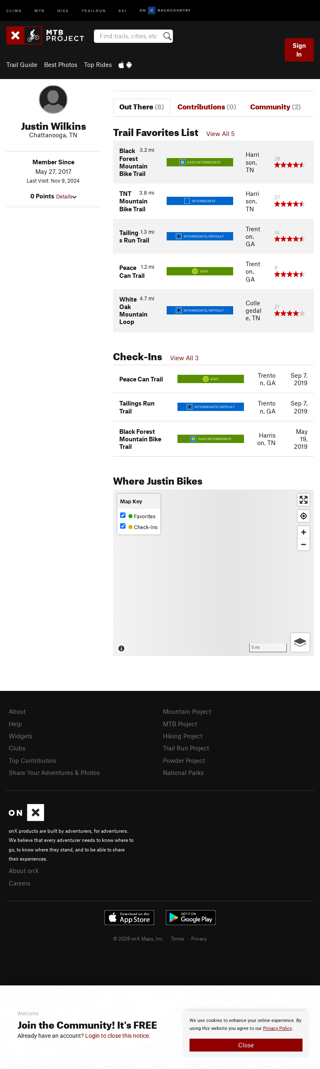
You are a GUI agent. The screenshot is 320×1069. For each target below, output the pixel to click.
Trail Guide (21, 64)
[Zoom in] (304, 532)
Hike (63, 10)
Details (66, 196)
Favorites (137, 516)
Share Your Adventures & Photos (54, 772)
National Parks (183, 772)
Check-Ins (139, 526)
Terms (177, 938)
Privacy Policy (277, 1028)
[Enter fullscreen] (304, 500)
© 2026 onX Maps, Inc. (138, 938)
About (17, 711)
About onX (24, 870)
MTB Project (180, 724)
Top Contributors (32, 760)
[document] (246, 1034)
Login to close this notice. (117, 1035)
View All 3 (184, 357)
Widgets (20, 736)
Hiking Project (182, 736)
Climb (14, 10)
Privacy (199, 938)
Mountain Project (187, 711)
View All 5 (220, 133)
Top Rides (98, 64)
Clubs (17, 748)
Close (246, 1045)
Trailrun (93, 10)
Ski (122, 10)
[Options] (300, 642)
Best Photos (60, 64)
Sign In (299, 50)
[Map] (213, 573)
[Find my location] (304, 516)
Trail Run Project (186, 748)
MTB (39, 10)
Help (15, 724)
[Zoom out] (304, 544)
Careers (19, 883)
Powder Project (184, 760)
